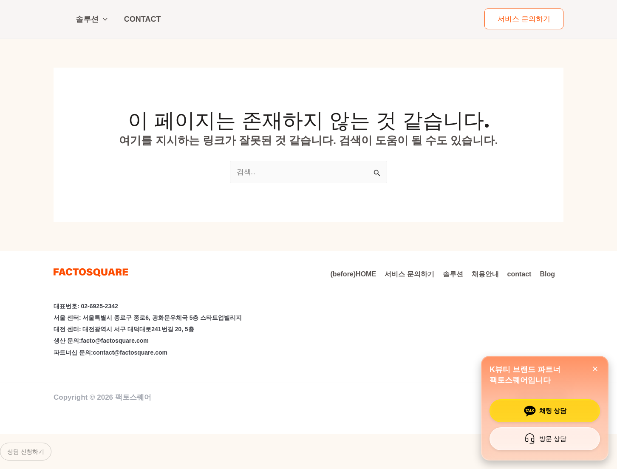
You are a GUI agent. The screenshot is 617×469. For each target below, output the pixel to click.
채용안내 (485, 274)
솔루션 (92, 19)
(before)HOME (353, 274)
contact (142, 19)
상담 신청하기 (25, 451)
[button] (523, 19)
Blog (547, 274)
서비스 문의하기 (409, 274)
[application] (103, 19)
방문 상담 (543, 438)
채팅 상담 (543, 410)
